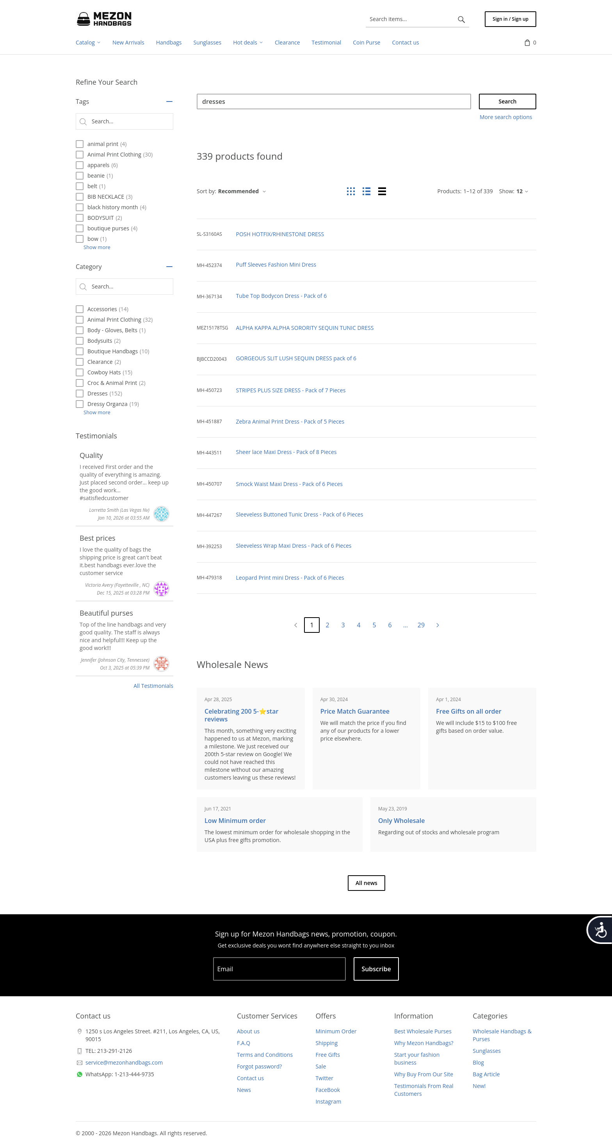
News (244, 1089)
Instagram (328, 1101)
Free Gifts (327, 1054)
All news (366, 883)
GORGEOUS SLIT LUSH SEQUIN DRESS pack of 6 (296, 358)
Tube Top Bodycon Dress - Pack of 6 (281, 295)
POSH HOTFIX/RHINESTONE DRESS (280, 234)
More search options (506, 117)
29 (421, 625)
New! (479, 1086)
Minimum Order (335, 1031)
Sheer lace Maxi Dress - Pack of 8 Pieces (286, 452)
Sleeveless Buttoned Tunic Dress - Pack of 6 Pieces (299, 514)
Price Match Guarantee (355, 711)
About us (248, 1031)
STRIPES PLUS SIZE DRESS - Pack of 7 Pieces (291, 390)
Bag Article (486, 1074)
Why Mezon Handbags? (424, 1043)
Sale (320, 1066)
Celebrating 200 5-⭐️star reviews (241, 715)
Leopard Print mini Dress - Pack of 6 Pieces (290, 577)
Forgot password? (259, 1066)
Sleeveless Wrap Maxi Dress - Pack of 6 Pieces (294, 545)
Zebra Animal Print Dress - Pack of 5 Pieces (290, 421)
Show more (97, 247)
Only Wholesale (401, 820)
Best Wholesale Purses (423, 1031)
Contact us (250, 1078)
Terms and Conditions (265, 1054)
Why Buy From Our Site (423, 1074)
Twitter (324, 1078)
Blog (478, 1062)
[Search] (334, 101)
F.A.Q (243, 1043)
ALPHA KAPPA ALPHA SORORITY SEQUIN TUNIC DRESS (305, 327)
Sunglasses (487, 1050)
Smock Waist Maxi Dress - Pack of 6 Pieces (289, 484)
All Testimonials (153, 685)
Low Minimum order (235, 820)
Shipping (326, 1043)
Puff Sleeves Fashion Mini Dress (276, 264)
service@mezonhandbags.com (124, 1062)
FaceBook (327, 1089)
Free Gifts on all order (468, 711)
